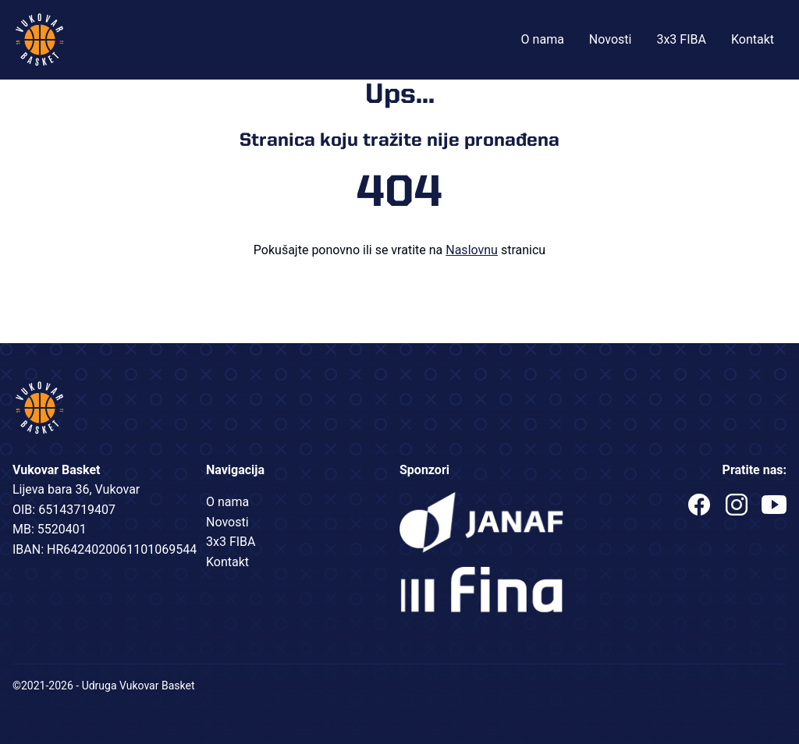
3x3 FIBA (681, 39)
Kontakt (752, 39)
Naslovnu (472, 250)
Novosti (610, 39)
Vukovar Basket (39, 39)
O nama (542, 39)
